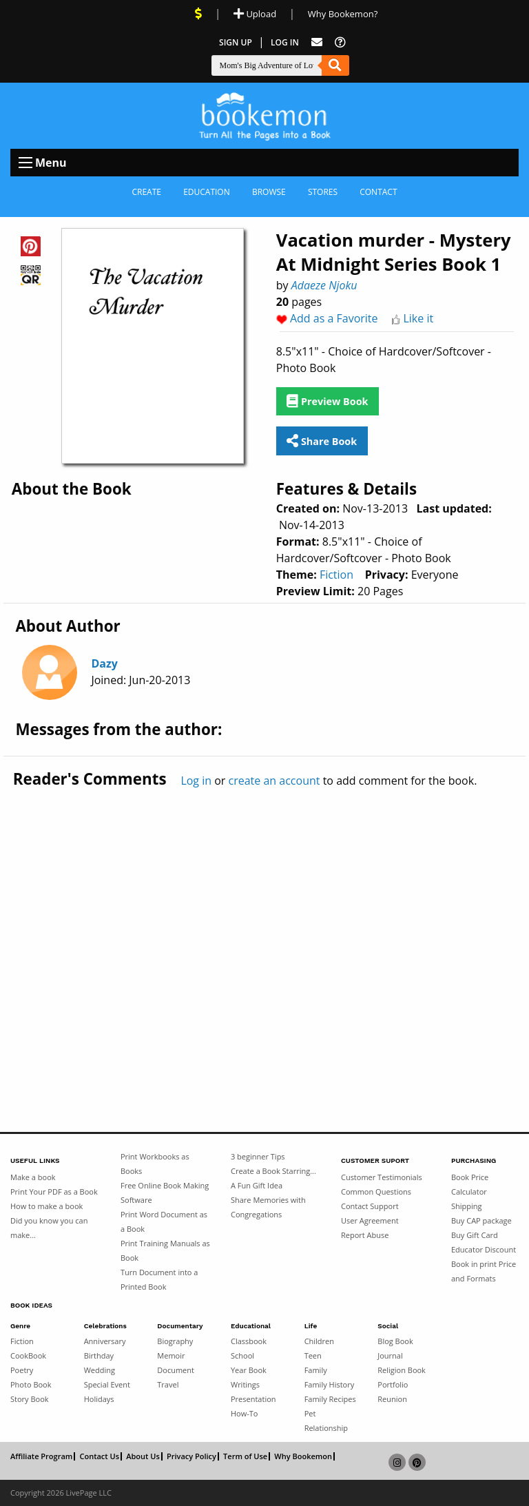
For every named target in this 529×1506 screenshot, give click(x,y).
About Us (143, 1456)
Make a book (33, 1177)
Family (315, 1370)
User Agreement (370, 1220)
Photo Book (31, 1384)
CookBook (28, 1355)
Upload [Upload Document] (255, 14)
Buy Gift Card (474, 1235)
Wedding (99, 1370)
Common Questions (376, 1191)
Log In (285, 42)
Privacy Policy (191, 1456)
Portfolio (392, 1384)
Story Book (29, 1399)
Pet (310, 1413)
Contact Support (370, 1206)
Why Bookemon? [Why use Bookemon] (342, 14)
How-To (244, 1413)
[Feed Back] (316, 42)
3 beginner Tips (258, 1156)
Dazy (104, 663)
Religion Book (401, 1370)
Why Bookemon (303, 1456)
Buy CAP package (481, 1220)
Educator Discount (483, 1249)
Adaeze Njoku (324, 285)
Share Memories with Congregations (268, 1207)
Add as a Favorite (334, 318)
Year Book (249, 1370)
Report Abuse (364, 1235)
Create (146, 192)
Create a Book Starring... (273, 1171)
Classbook (249, 1341)
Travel (167, 1384)
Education (206, 192)
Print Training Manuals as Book (165, 1250)
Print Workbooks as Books (155, 1163)
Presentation (253, 1399)
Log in (195, 780)
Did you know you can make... (48, 1227)
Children (319, 1341)
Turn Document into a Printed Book (159, 1279)
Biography (175, 1341)
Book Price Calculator (469, 1184)
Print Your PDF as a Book (54, 1191)
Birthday (99, 1355)
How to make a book (46, 1206)
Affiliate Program (41, 1456)
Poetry (21, 1370)
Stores (323, 192)
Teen (313, 1355)
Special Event (107, 1384)
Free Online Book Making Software (165, 1192)
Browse (269, 192)
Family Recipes (330, 1399)
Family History (329, 1384)
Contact (378, 192)
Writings (245, 1384)
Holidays (99, 1399)
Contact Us (99, 1456)
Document (175, 1370)
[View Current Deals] (198, 14)
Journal (389, 1355)
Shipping (466, 1206)
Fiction (336, 574)
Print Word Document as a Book (164, 1221)
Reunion (392, 1399)
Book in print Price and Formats (483, 1271)
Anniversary (105, 1341)
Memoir (171, 1355)
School (242, 1355)
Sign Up (235, 42)
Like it (418, 318)
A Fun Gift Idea (256, 1185)
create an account (274, 780)
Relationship (326, 1428)
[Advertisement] (264, 930)
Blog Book (395, 1341)
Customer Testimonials (381, 1177)
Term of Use (245, 1456)
